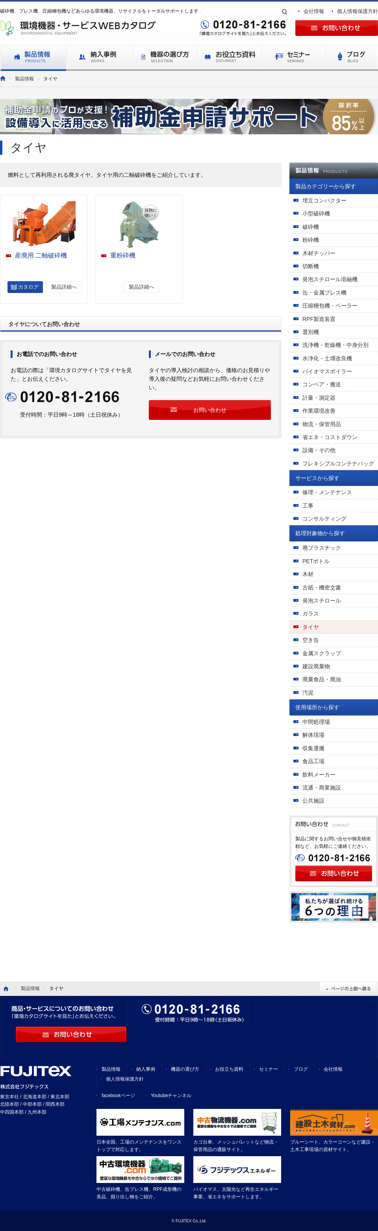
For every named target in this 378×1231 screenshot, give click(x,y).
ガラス (310, 613)
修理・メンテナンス (327, 492)
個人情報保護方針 (357, 11)
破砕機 (310, 227)
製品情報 (24, 79)
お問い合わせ (209, 410)
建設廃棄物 (316, 666)
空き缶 (310, 640)
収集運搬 (313, 748)
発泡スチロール (321, 600)
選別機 (310, 332)
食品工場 (313, 761)
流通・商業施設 (321, 787)
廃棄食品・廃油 (321, 679)
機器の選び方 (185, 1069)
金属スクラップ (321, 653)
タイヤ (310, 627)
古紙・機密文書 (321, 587)
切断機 (310, 266)
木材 (307, 574)
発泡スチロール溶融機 (330, 279)
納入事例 (145, 1069)
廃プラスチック (321, 548)
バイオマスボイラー (327, 371)
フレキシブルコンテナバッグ (338, 463)
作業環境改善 (318, 411)
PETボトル (316, 561)
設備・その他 (318, 450)
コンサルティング (324, 518)
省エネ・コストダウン (330, 437)
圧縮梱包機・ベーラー (330, 305)
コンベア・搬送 (321, 384)
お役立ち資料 (229, 1069)
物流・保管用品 (321, 424)
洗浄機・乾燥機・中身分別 (335, 345)
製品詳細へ (64, 287)
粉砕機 (310, 240)
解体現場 (313, 735)
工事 (307, 505)
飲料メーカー (318, 774)
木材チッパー (318, 253)
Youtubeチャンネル (171, 1095)
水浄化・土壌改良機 (327, 358)
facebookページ (118, 1095)
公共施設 (313, 800)
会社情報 (314, 11)
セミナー (268, 1069)
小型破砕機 (316, 213)
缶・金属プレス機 (324, 292)
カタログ (28, 287)
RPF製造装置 (318, 319)
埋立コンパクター (324, 200)
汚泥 (307, 693)
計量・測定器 (318, 398)
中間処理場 (316, 722)
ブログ (301, 1069)
